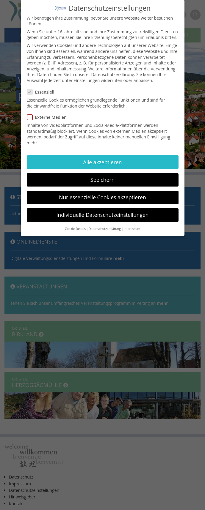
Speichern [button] (102, 173)
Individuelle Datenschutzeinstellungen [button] (103, 209)
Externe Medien (49, 111)
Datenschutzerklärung (112, 69)
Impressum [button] (132, 223)
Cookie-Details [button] (75, 223)
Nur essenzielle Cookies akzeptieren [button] (102, 191)
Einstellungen (87, 75)
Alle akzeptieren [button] (102, 156)
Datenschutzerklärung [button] (105, 223)
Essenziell (42, 86)
